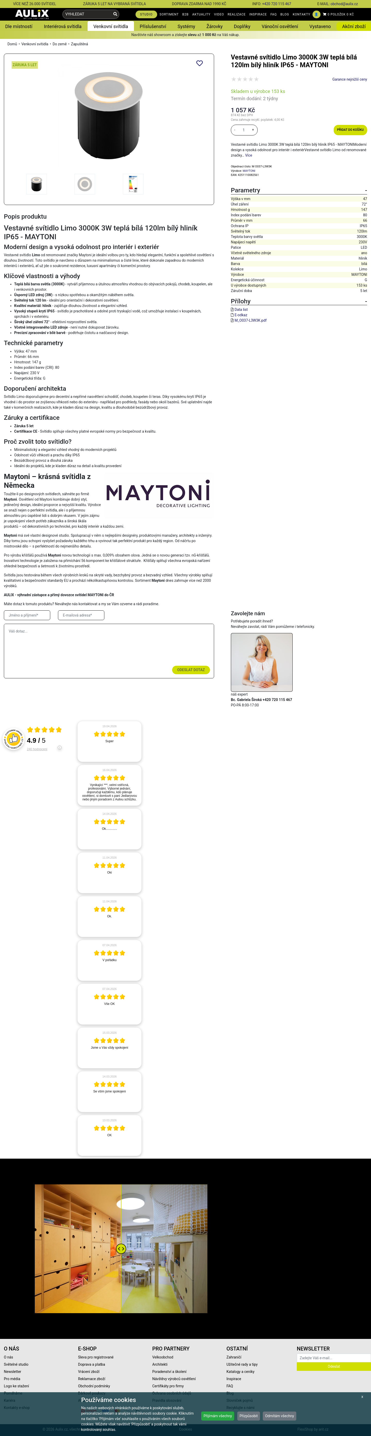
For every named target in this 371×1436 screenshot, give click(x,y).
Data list (241, 309)
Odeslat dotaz (191, 670)
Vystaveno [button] (320, 26)
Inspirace (233, 1379)
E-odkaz (240, 315)
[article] (109, 741)
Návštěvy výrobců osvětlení (174, 1379)
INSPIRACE (258, 14)
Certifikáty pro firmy (168, 1386)
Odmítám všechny (279, 1416)
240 (37, 749)
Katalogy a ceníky (240, 1372)
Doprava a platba (91, 1364)
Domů (12, 44)
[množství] (244, 130)
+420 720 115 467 (276, 4)
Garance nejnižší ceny (349, 79)
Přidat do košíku (350, 130)
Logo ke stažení (16, 1386)
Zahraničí (233, 1357)
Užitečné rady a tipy (242, 1364)
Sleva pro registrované (96, 1357)
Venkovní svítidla (34, 44)
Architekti (159, 1364)
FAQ (274, 14)
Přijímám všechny (218, 1416)
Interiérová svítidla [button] (62, 26)
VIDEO (219, 14)
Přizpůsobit (249, 1416)
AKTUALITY (201, 14)
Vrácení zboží (88, 1372)
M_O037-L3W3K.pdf (250, 320)
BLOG (284, 14)
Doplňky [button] (242, 26)
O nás (8, 1357)
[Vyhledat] (115, 14)
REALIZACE (236, 14)
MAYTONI (249, 171)
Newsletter (12, 1372)
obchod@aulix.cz (344, 4)
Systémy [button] (186, 26)
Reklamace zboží (91, 1379)
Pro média (12, 1379)
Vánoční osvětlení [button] (280, 26)
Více (248, 155)
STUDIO (146, 14)
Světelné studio (16, 1364)
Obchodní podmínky (94, 1386)
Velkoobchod (162, 1357)
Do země (60, 44)
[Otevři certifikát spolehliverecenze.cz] (44, 730)
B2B (185, 14)
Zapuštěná (79, 44)
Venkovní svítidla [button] (111, 26)
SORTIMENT (169, 14)
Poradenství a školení (169, 1372)
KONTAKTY (301, 14)
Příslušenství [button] (153, 26)
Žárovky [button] (214, 26)
